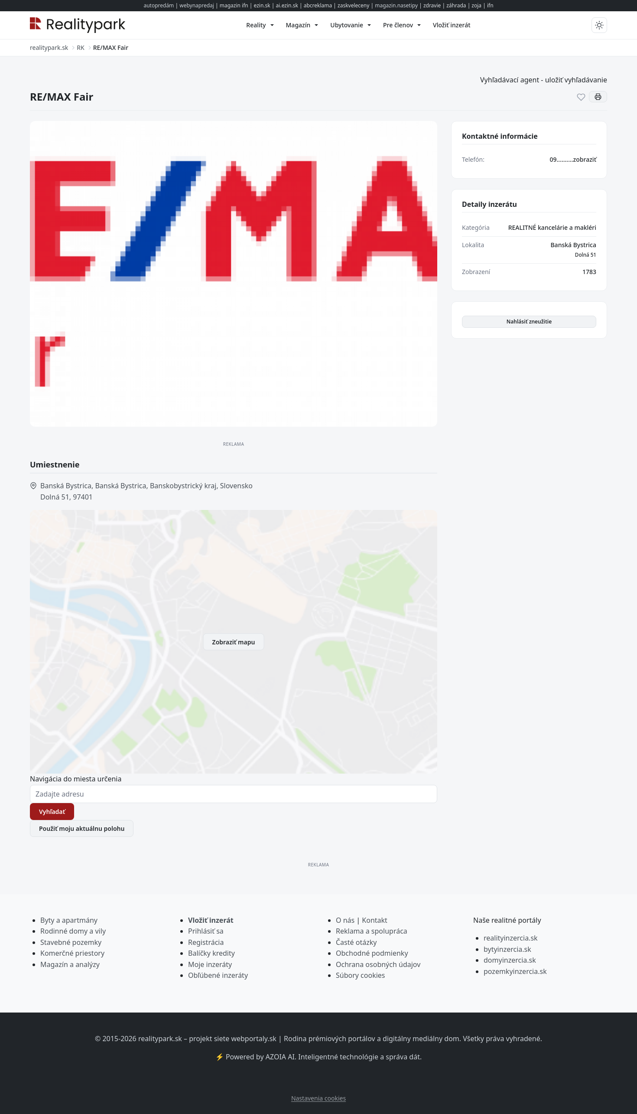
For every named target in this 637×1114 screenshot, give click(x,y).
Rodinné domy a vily (73, 931)
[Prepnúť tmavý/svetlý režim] (599, 25)
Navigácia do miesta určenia (75, 779)
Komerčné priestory (72, 953)
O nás (345, 920)
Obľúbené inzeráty (218, 975)
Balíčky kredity (211, 953)
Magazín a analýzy (70, 964)
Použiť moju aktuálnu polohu (81, 828)
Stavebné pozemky (70, 942)
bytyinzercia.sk (507, 949)
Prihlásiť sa (206, 931)
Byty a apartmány (69, 920)
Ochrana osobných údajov (378, 964)
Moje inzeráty (210, 964)
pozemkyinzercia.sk (515, 971)
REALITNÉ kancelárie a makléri (552, 227)
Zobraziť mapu (233, 641)
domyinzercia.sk (510, 960)
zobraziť (584, 159)
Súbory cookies (360, 975)
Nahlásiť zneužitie (529, 321)
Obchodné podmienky (372, 953)
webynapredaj (196, 5)
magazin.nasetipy (396, 5)
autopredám (158, 5)
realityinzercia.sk (511, 938)
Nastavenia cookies (318, 1098)
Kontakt (374, 920)
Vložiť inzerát (211, 920)
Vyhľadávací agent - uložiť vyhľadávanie (543, 80)
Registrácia (206, 942)
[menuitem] (260, 25)
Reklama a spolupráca (371, 931)
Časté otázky (356, 942)
